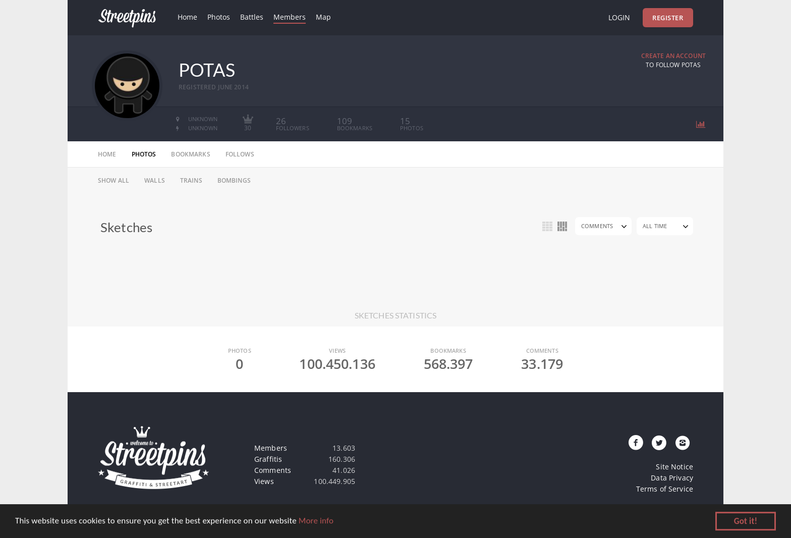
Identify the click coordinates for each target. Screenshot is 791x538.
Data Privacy (672, 477)
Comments (597, 226)
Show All (113, 180)
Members (289, 17)
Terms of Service (664, 489)
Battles (251, 17)
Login (619, 17)
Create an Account (673, 55)
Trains (191, 180)
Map (323, 17)
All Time (655, 226)
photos (144, 154)
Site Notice (674, 466)
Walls (154, 180)
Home (187, 17)
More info (316, 521)
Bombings (234, 180)
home (107, 154)
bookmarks (190, 154)
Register (667, 17)
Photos (218, 17)
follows (239, 154)
